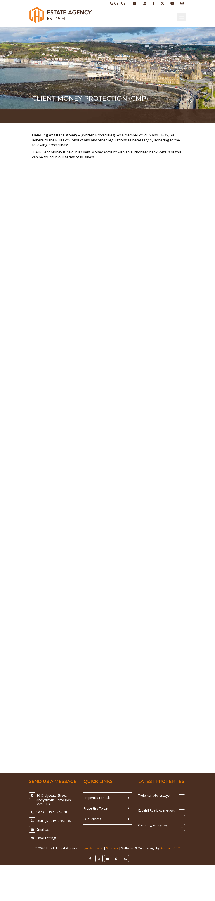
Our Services (92, 819)
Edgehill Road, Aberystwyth (157, 810)
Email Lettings (46, 838)
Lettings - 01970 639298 (53, 820)
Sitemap (112, 848)
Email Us (42, 829)
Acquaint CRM (170, 848)
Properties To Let (95, 808)
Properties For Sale (97, 798)
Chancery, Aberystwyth (154, 825)
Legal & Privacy (92, 848)
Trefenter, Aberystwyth (154, 795)
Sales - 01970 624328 (51, 812)
